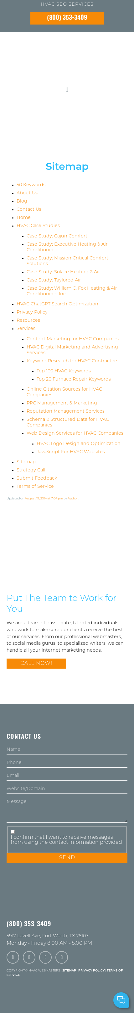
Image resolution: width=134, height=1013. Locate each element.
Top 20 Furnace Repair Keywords (74, 379)
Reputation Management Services (66, 411)
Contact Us (29, 209)
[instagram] (45, 957)
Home (24, 217)
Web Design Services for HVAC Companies (75, 433)
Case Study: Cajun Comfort (57, 236)
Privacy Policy (32, 312)
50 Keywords (31, 185)
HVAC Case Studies (38, 226)
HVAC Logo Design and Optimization (79, 444)
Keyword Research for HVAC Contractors (72, 361)
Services (26, 328)
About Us (27, 193)
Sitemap (26, 462)
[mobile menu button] (67, 90)
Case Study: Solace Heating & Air (63, 272)
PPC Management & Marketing (62, 403)
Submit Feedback (37, 478)
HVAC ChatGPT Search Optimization (57, 304)
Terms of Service (35, 486)
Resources (28, 320)
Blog (22, 201)
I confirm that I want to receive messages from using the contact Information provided (66, 840)
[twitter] (29, 957)
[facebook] (13, 957)
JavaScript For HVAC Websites (71, 452)
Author (73, 498)
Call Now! (36, 663)
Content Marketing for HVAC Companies (73, 339)
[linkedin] (61, 957)
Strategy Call (31, 470)
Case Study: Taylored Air (54, 280)
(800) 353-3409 (67, 18)
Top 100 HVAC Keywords (64, 371)
